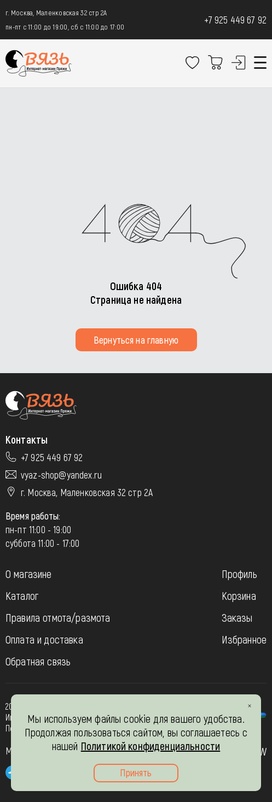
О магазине (28, 573)
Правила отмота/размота (58, 617)
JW (262, 751)
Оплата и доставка (44, 639)
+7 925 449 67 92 (235, 20)
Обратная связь (38, 661)
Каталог (21, 595)
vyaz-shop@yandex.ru (61, 475)
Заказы (237, 617)
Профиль (239, 573)
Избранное (244, 639)
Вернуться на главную (136, 340)
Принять (136, 772)
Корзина (239, 595)
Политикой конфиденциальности (150, 745)
